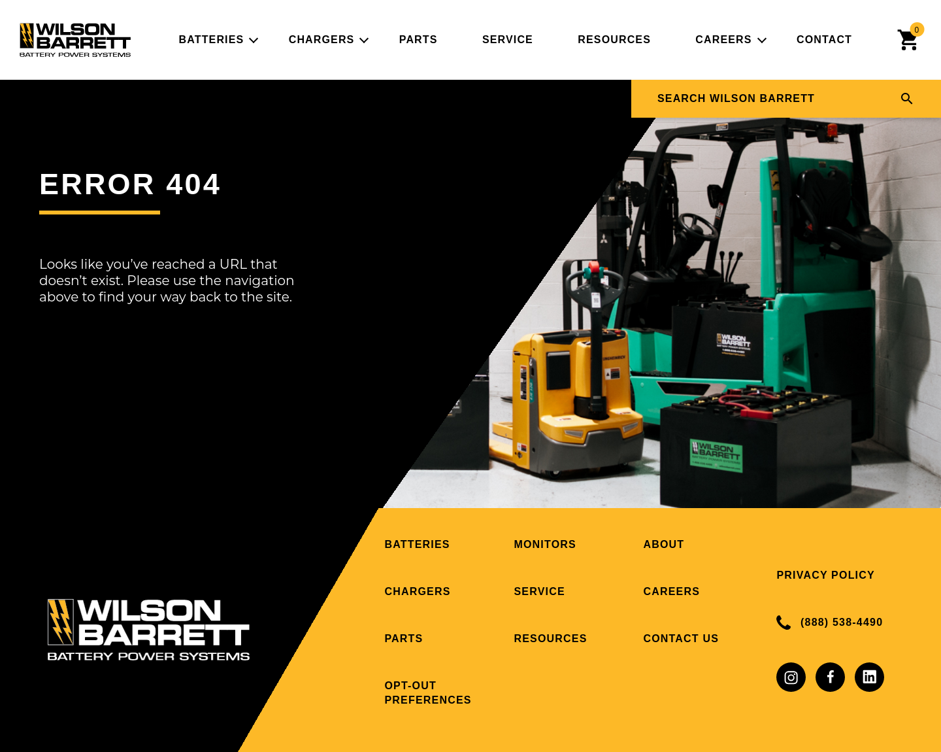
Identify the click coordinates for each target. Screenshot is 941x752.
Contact (824, 39)
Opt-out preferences (427, 693)
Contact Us (681, 638)
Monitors (545, 544)
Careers (723, 39)
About (663, 544)
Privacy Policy (825, 575)
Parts (418, 39)
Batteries (211, 39)
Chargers (322, 39)
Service (507, 39)
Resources (614, 39)
